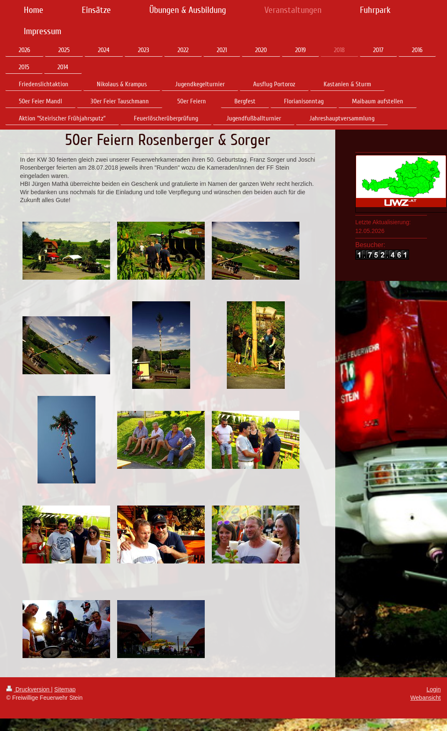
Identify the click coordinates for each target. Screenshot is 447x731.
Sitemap (64, 689)
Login (434, 689)
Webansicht (425, 697)
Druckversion (28, 689)
